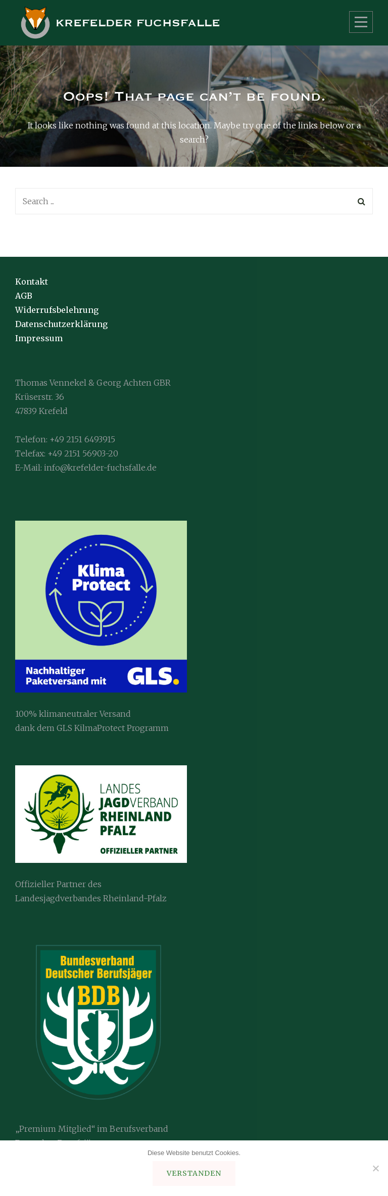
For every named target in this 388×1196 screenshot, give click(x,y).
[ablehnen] (375, 1168)
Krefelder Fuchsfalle (138, 23)
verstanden (194, 1173)
